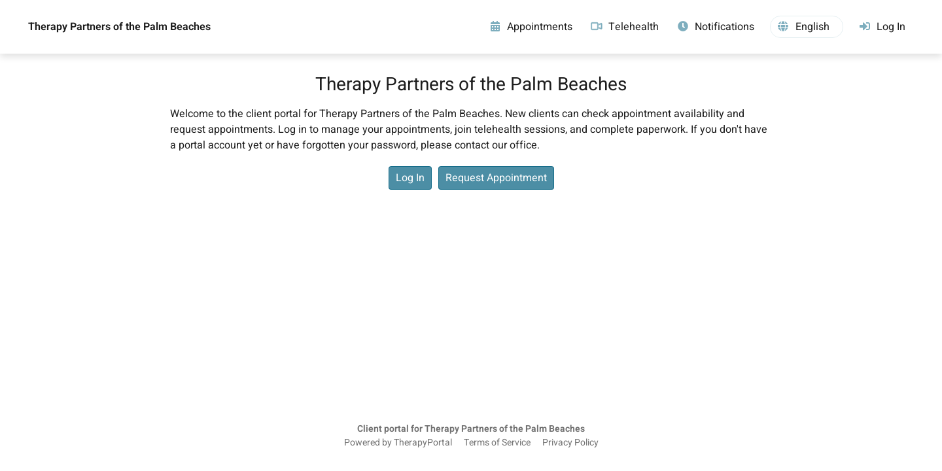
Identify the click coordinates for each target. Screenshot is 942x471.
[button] (806, 27)
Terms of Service (497, 442)
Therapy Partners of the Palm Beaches (119, 27)
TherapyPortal (423, 442)
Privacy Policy (570, 442)
